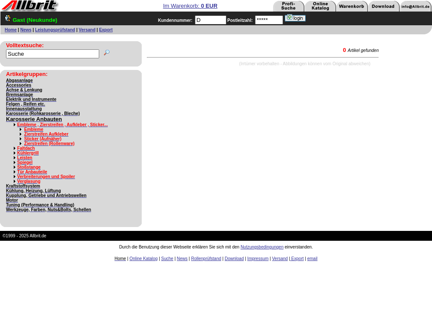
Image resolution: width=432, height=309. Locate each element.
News (25, 29)
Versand (87, 29)
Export (106, 29)
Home (11, 29)
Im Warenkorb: (190, 6)
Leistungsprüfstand (55, 29)
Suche (167, 258)
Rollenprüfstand (206, 258)
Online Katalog (144, 258)
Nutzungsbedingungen (261, 247)
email (312, 258)
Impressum (257, 258)
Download (234, 258)
